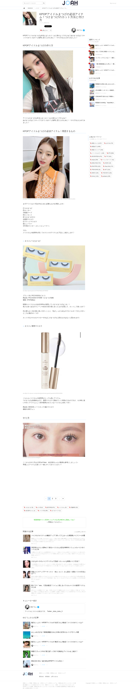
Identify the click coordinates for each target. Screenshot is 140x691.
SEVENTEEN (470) (96, 156)
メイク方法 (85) (43, 510)
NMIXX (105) (94, 173)
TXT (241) (107, 156)
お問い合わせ (54, 676)
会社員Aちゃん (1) (29, 510)
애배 (32, 567)
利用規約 (47, 676)
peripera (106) (105, 176)
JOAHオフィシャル (100, 87)
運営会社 (41, 676)
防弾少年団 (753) (95, 163)
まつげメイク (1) (55, 510)
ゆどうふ (76, 30)
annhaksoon (98, 54)
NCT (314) (106, 169)
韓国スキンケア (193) (96, 150)
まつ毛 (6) (39, 507)
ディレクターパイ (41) (107, 159)
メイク (41, 22)
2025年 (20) (107, 163)
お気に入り (44, 30)
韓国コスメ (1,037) (96, 143)
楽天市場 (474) (50, 507)
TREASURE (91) (95, 169)
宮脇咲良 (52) (73, 507)
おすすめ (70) (108, 143)
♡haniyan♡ (98, 67)
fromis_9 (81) (94, 176)
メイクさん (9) (61, 507)
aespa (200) (94, 159)
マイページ (113, 3)
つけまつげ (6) (28, 507)
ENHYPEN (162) (95, 166)
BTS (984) (110, 153)
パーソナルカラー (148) (97, 153)
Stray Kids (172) (108, 166)
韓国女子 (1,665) (95, 146)
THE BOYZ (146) (106, 173)
